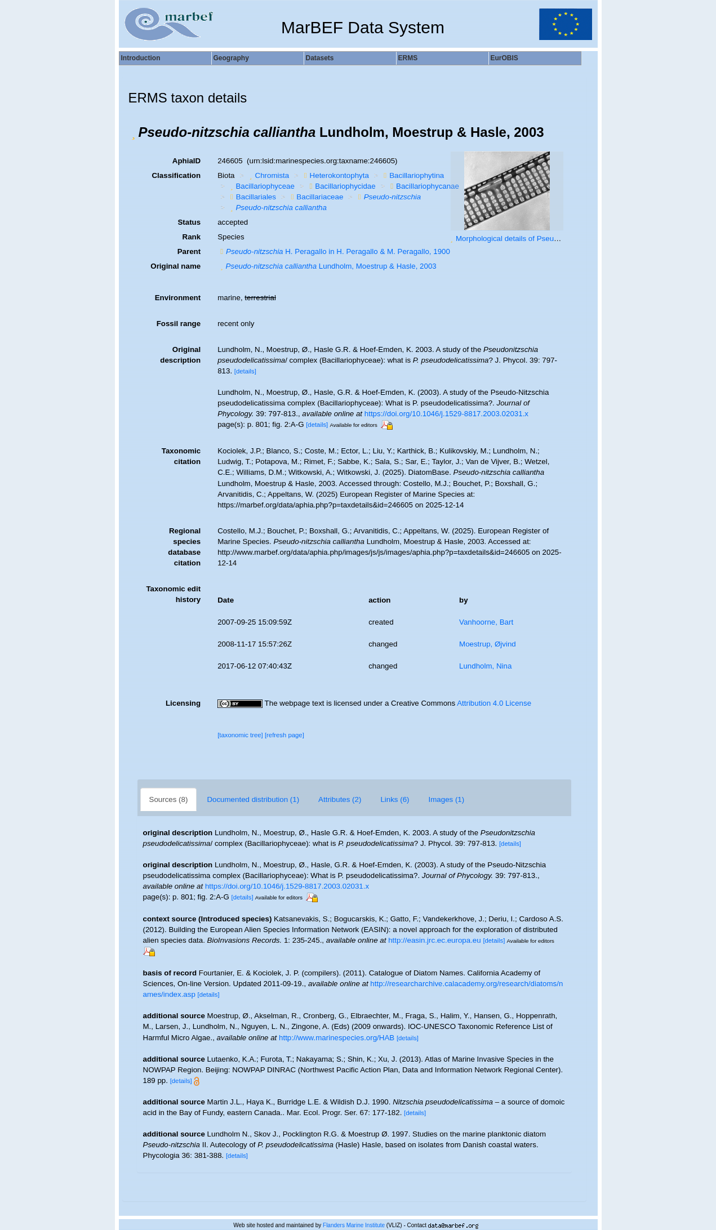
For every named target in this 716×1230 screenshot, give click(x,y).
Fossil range (179, 323)
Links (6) (394, 799)
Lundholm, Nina (485, 666)
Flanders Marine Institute (354, 1225)
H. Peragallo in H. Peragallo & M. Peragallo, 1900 (333, 251)
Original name (175, 266)
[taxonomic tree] (240, 735)
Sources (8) (168, 799)
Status (189, 222)
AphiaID (186, 161)
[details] (245, 371)
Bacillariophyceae (261, 186)
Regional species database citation (184, 547)
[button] (133, 132)
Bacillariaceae (315, 197)
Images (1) (447, 799)
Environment (178, 297)
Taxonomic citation (181, 456)
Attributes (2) (339, 799)
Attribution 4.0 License (494, 703)
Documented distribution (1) (253, 799)
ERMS (408, 58)
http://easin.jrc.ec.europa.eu (434, 940)
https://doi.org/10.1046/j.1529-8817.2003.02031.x (446, 413)
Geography (231, 58)
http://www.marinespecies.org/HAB (336, 1037)
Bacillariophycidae (340, 186)
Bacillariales (252, 197)
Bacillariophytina (412, 175)
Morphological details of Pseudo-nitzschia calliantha (542, 238)
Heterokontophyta (335, 175)
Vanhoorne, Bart (486, 622)
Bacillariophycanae (423, 186)
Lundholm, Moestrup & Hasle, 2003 (327, 266)
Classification (176, 175)
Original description (180, 354)
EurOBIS (504, 58)
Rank (192, 237)
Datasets (320, 58)
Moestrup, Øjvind (487, 644)
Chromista (268, 175)
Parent (189, 251)
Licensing (183, 703)
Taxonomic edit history (173, 594)
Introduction (141, 58)
